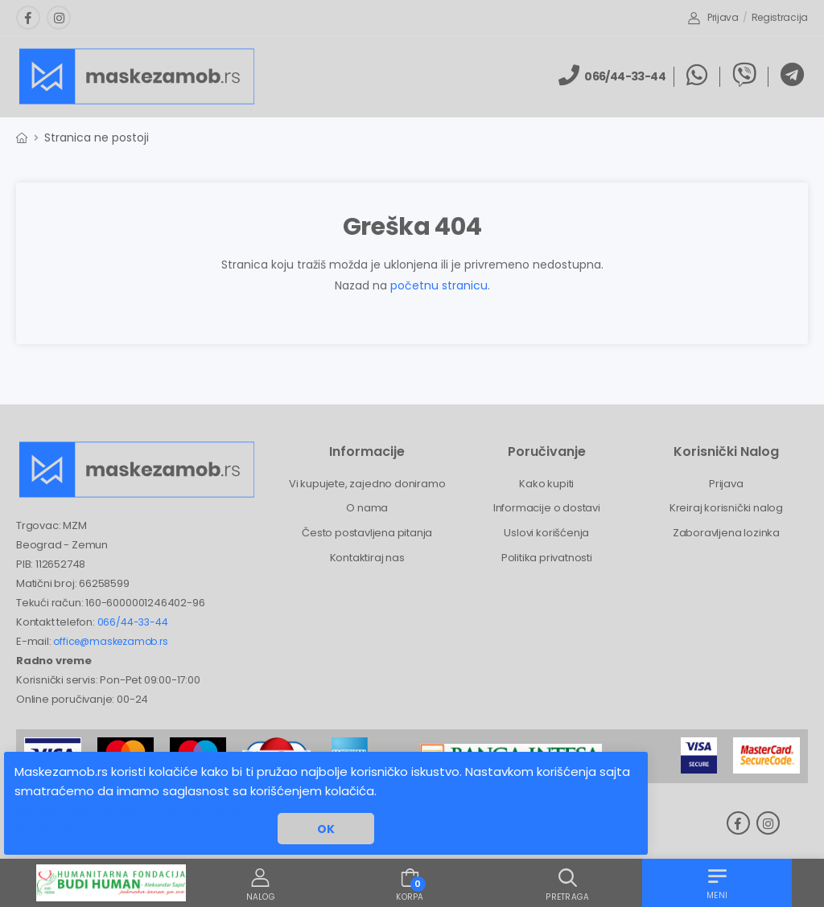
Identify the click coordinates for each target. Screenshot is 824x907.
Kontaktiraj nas (367, 557)
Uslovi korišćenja (546, 532)
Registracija (780, 17)
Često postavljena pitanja (367, 532)
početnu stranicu (439, 285)
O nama (367, 507)
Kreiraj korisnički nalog (726, 507)
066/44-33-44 (132, 622)
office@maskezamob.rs (110, 641)
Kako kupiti (546, 483)
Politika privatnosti (546, 557)
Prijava (713, 17)
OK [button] (326, 829)
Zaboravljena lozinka (726, 532)
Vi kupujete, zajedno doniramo (367, 483)
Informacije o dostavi (546, 507)
